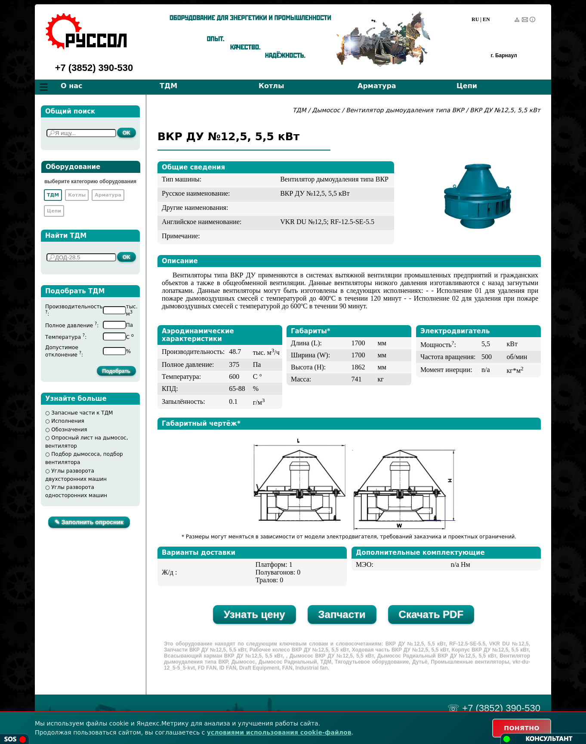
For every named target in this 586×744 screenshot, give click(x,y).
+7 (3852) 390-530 (94, 67)
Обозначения (69, 430)
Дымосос (326, 110)
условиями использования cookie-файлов (279, 732)
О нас (72, 86)
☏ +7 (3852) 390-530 (493, 708)
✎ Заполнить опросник (89, 522)
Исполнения (67, 421)
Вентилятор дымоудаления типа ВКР (406, 110)
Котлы (271, 86)
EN (486, 19)
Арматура (377, 86)
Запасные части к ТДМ (82, 413)
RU (475, 19)
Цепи (466, 86)
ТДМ (168, 86)
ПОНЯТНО (522, 728)
